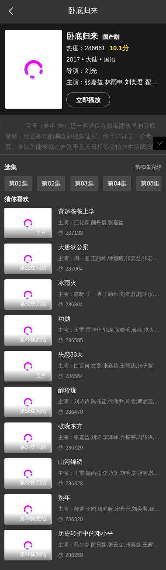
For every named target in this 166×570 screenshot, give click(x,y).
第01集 (18, 183)
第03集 (84, 183)
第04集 (117, 183)
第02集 (51, 183)
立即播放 (88, 99)
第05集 (150, 183)
